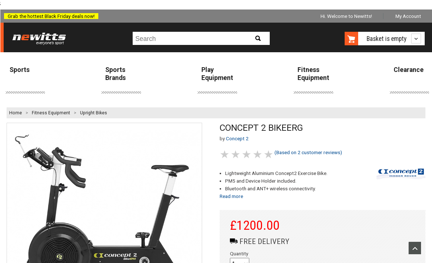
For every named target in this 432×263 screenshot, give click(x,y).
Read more (231, 196)
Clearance (409, 69)
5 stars (269, 154)
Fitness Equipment (313, 73)
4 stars (258, 154)
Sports (20, 69)
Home (15, 112)
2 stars (236, 154)
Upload (415, 248)
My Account (408, 16)
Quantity (239, 253)
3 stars (247, 154)
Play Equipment (217, 73)
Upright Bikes (93, 112)
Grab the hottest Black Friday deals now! (51, 16)
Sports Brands (115, 73)
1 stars (225, 154)
